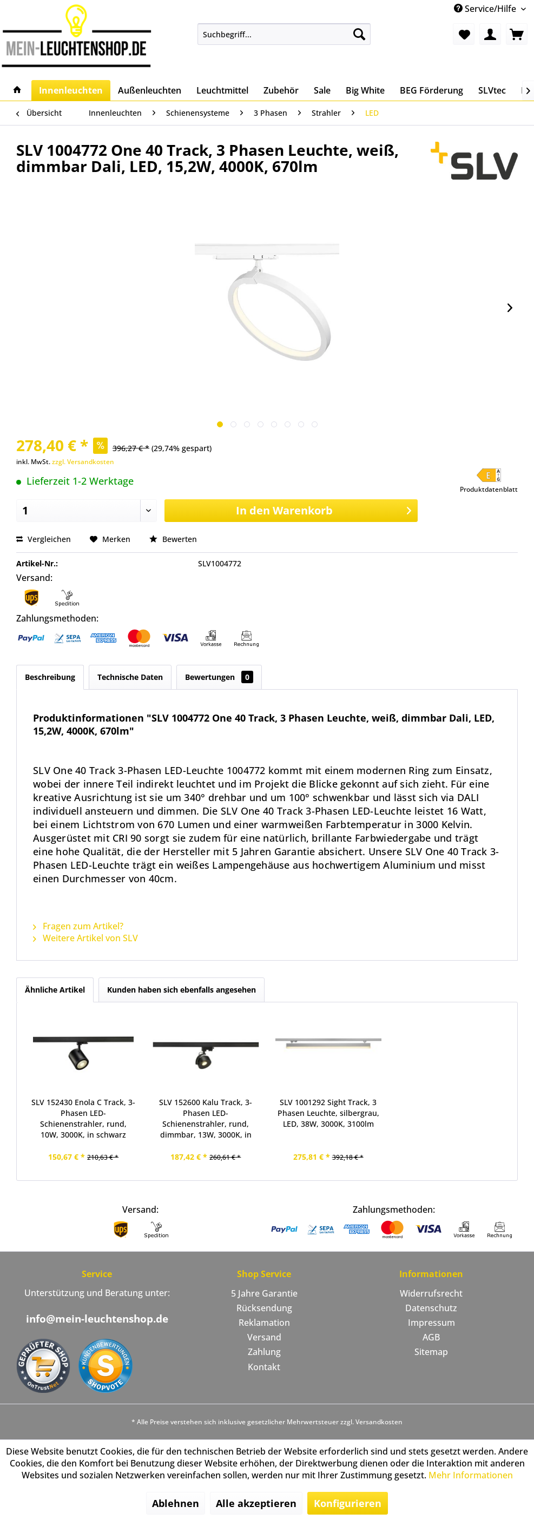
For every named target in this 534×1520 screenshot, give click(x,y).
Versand (264, 1337)
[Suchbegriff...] (284, 34)
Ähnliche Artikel (55, 989)
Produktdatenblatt (489, 489)
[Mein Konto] (490, 34)
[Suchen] (359, 34)
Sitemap (431, 1352)
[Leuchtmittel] (222, 90)
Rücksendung (264, 1308)
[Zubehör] (281, 90)
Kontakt (264, 1367)
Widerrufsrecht (431, 1293)
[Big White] (365, 90)
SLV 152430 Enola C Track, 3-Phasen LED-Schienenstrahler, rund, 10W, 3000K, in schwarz (83, 1118)
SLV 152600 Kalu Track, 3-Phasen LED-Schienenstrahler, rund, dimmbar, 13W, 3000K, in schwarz (205, 1118)
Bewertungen (219, 677)
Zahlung (264, 1352)
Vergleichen (43, 539)
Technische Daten (130, 677)
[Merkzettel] (463, 34)
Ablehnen (175, 1503)
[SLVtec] (492, 90)
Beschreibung (50, 677)
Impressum (431, 1323)
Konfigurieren (347, 1503)
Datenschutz (431, 1308)
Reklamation (264, 1323)
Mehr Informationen (470, 1475)
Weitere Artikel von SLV (85, 938)
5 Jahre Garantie (264, 1293)
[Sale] (322, 90)
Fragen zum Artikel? (78, 926)
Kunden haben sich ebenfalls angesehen (181, 989)
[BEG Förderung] (431, 90)
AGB (431, 1337)
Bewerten (173, 539)
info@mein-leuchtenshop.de (97, 1319)
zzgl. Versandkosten (83, 461)
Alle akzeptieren (256, 1503)
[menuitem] (284, 34)
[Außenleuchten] (149, 90)
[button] (489, 481)
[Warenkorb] (517, 34)
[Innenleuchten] (70, 90)
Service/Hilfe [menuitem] (486, 9)
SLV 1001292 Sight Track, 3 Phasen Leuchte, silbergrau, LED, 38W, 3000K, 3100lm (328, 1113)
